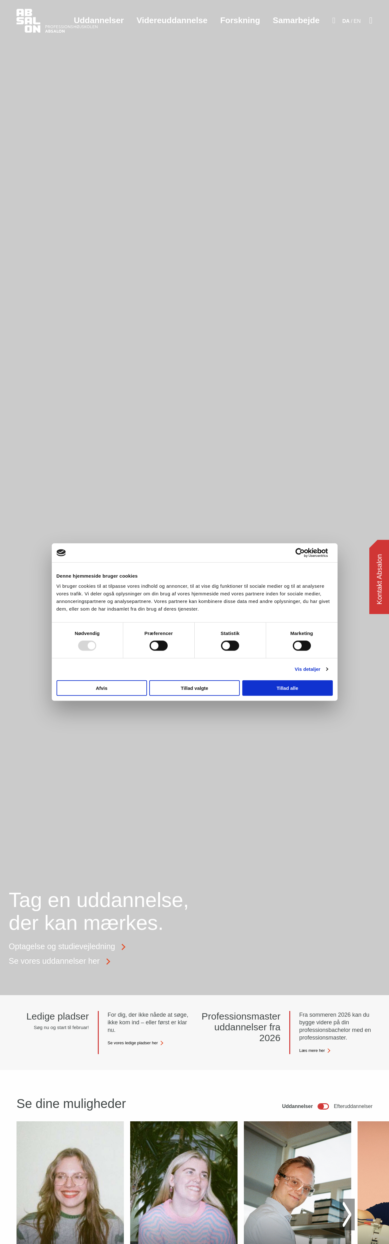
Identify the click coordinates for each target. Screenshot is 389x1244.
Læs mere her (312, 1050)
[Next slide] (347, 1214)
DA (346, 21)
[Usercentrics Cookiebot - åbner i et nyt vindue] (305, 553)
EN (357, 21)
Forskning (240, 20)
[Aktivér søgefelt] (334, 20)
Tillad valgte (194, 687)
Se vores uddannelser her (54, 960)
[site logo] (57, 24)
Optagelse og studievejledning (62, 946)
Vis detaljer (307, 669)
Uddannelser (99, 20)
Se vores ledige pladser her (133, 1042)
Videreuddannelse (172, 20)
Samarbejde (296, 20)
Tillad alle (287, 687)
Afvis (102, 687)
